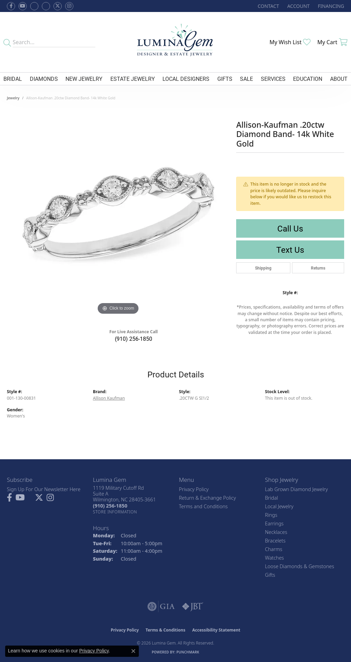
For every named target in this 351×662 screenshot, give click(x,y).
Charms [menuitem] (273, 549)
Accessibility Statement (216, 630)
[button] (298, 6)
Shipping (263, 268)
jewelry (13, 98)
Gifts (224, 78)
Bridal (12, 78)
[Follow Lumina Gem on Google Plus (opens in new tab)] (46, 6)
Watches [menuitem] (274, 557)
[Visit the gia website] (161, 606)
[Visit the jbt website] (193, 606)
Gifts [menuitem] (270, 575)
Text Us (290, 249)
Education (307, 78)
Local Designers (185, 78)
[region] (118, 213)
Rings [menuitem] (271, 515)
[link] (267, 6)
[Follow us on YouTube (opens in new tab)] (23, 6)
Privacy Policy (194, 489)
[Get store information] (115, 512)
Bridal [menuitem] (271, 498)
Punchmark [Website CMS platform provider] (188, 652)
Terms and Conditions (203, 506)
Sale (246, 78)
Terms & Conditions (165, 630)
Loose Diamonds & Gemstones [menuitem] (299, 566)
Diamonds (44, 78)
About (339, 78)
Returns (318, 268)
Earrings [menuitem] (274, 523)
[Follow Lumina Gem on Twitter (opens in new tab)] (57, 6)
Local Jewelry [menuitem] (279, 506)
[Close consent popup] (133, 651)
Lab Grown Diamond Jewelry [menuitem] (296, 489)
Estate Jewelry (132, 78)
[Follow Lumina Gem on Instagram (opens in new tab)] (69, 6)
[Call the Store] (110, 505)
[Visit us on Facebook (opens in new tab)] (34, 6)
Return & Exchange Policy (207, 498)
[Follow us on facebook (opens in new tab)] (11, 6)
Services (273, 78)
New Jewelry (83, 78)
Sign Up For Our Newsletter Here (44, 489)
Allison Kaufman (109, 398)
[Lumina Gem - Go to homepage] (175, 42)
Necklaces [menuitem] (276, 532)
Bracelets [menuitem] (275, 540)
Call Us (290, 228)
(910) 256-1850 (133, 338)
